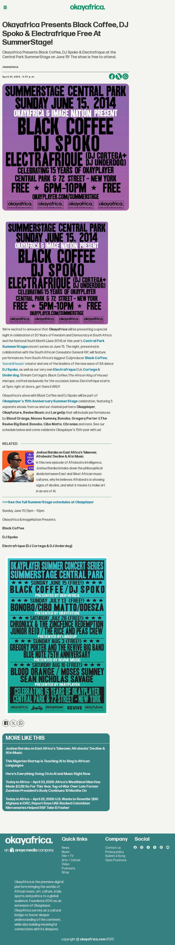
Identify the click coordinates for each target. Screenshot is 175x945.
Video (66, 864)
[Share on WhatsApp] (125, 76)
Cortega (90, 370)
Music (66, 852)
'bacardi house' (13, 364)
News (65, 848)
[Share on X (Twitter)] (119, 76)
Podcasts (68, 868)
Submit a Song (115, 856)
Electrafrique (64, 370)
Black (89, 358)
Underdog (10, 375)
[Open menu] (5, 7)
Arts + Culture (71, 860)
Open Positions (115, 860)
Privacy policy (114, 852)
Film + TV (68, 856)
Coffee (100, 358)
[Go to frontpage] (88, 7)
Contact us (113, 848)
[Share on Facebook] (112, 76)
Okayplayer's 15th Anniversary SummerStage (40, 401)
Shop (65, 872)
